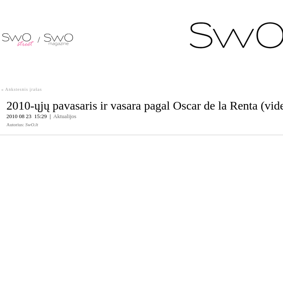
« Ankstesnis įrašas (21, 89)
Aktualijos (65, 116)
